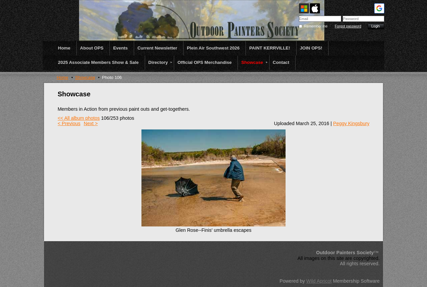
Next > (91, 123)
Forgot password (348, 26)
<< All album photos (79, 118)
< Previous (69, 123)
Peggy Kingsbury (351, 123)
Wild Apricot (319, 281)
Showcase (85, 77)
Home (62, 77)
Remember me (315, 26)
